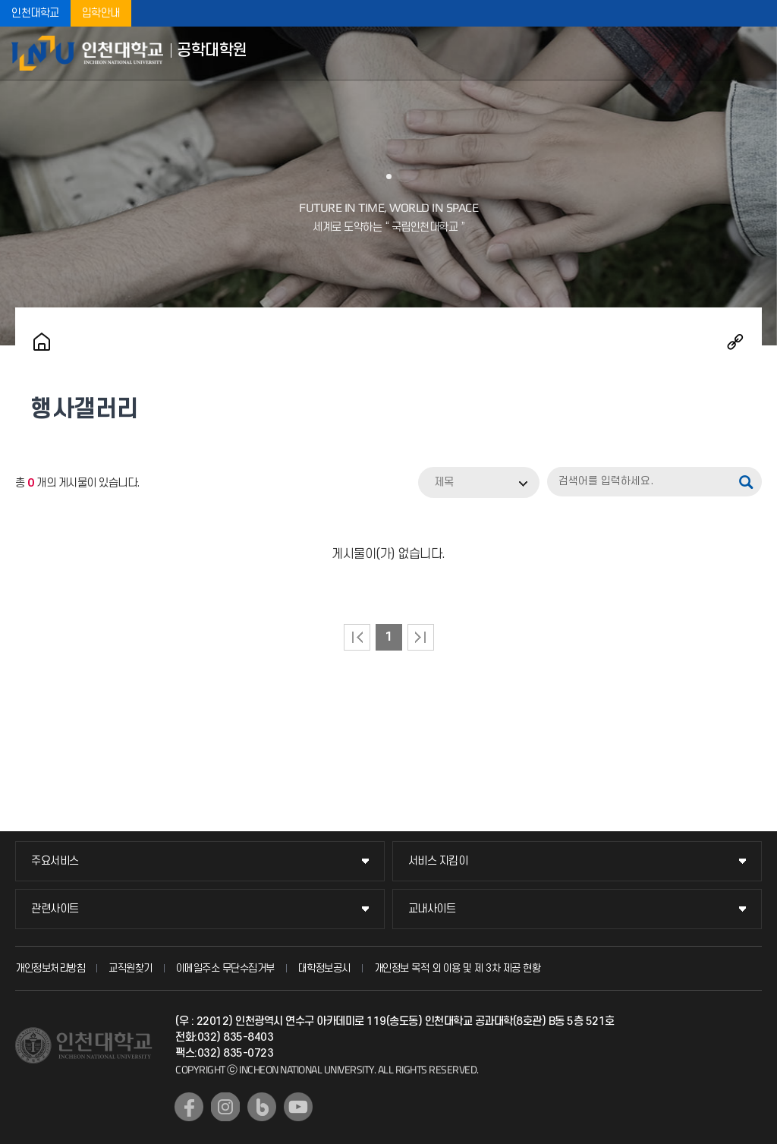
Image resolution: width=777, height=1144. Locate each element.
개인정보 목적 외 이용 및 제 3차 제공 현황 (457, 968)
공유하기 (735, 342)
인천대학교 (35, 13)
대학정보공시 (324, 968)
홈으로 (42, 341)
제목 (444, 482)
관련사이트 (55, 909)
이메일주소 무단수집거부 (225, 968)
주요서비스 (55, 861)
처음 (357, 637)
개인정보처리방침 (50, 968)
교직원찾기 (131, 968)
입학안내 (101, 13)
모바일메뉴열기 (754, 53)
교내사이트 (432, 909)
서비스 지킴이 (438, 861)
